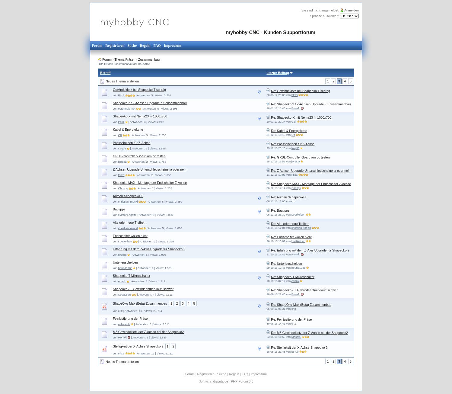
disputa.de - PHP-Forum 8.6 (233, 381)
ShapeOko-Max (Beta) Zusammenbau (140, 303)
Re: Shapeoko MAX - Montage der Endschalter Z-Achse (311, 184)
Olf (120, 135)
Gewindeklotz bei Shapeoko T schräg (139, 89)
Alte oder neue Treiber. (129, 222)
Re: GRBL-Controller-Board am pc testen (300, 157)
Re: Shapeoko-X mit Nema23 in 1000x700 (301, 117)
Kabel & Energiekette (128, 129)
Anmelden (351, 10)
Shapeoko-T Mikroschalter (131, 275)
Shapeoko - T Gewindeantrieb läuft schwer (143, 289)
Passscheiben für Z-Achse (131, 143)
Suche (132, 45)
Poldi (121, 121)
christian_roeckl (128, 201)
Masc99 (296, 336)
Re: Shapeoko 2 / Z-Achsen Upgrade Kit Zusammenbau (311, 104)
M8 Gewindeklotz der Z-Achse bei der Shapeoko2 (148, 332)
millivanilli (124, 324)
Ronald (296, 108)
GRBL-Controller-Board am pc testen (139, 156)
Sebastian (124, 294)
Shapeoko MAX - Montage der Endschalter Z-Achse (150, 182)
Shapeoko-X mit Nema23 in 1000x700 (140, 116)
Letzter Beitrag (277, 73)
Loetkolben (298, 214)
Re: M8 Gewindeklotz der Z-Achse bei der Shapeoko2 (309, 333)
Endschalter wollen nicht (130, 236)
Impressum (172, 45)
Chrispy (123, 188)
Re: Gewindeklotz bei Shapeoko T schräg (300, 91)
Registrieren (114, 45)
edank (122, 281)
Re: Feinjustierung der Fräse (291, 319)
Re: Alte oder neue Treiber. (290, 224)
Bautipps (119, 209)
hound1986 (125, 268)
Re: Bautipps (280, 210)
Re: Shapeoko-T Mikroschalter (292, 277)
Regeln (145, 45)
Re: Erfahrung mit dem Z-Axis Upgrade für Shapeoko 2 (310, 250)
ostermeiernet (126, 108)
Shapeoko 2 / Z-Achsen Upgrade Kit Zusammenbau (150, 103)
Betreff (105, 73)
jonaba (122, 161)
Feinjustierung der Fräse (130, 318)
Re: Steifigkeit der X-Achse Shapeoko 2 (299, 347)
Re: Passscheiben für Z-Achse (292, 144)
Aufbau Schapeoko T (128, 196)
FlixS (121, 95)
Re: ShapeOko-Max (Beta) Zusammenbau (301, 304)
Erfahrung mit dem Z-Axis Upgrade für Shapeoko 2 (149, 249)
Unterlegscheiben (125, 262)
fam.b (294, 351)
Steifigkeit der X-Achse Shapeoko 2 (138, 346)
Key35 (122, 148)
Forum (97, 45)
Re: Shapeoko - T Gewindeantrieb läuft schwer (304, 290)
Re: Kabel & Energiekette (289, 131)
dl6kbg (122, 254)
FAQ (157, 45)
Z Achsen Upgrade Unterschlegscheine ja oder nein (149, 169)
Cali (293, 121)
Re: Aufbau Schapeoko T (289, 197)
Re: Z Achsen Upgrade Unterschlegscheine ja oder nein (310, 170)
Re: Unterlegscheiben (286, 263)
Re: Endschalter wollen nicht (291, 237)
